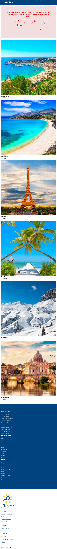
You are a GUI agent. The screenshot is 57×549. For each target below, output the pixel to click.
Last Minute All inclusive (7, 425)
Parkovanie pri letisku (6, 514)
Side (2, 465)
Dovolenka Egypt (5, 414)
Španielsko (4, 451)
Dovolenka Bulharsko (6, 420)
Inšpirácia (3, 525)
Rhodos (3, 473)
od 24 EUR (3, 339)
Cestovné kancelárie (6, 531)
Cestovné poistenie (6, 517)
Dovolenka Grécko (6, 416)
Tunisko (3, 453)
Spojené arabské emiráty (7, 457)
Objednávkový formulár (7, 511)
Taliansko (3, 445)
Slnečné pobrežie (5, 469)
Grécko (3, 443)
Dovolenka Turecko (6, 423)
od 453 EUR (4, 278)
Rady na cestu (5, 528)
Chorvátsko (4, 449)
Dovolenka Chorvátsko (7, 418)
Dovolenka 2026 (5, 431)
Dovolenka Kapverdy (6, 427)
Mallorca (3, 480)
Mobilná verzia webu (6, 547)
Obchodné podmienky (7, 539)
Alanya (3, 471)
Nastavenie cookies (6, 545)
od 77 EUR (3, 98)
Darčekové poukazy (6, 519)
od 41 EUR (3, 158)
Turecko (3, 440)
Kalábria (3, 477)
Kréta (2, 467)
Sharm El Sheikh (5, 475)
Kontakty (3, 542)
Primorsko (4, 482)
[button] (8, 6)
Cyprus (3, 455)
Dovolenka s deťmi (6, 433)
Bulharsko (3, 447)
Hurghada (3, 462)
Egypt (2, 438)
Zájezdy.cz (4, 533)
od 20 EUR (3, 218)
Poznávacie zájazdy (6, 429)
